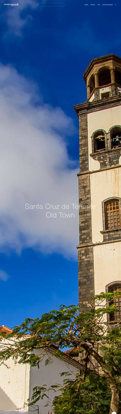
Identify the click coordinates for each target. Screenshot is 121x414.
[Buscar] (50, 4)
